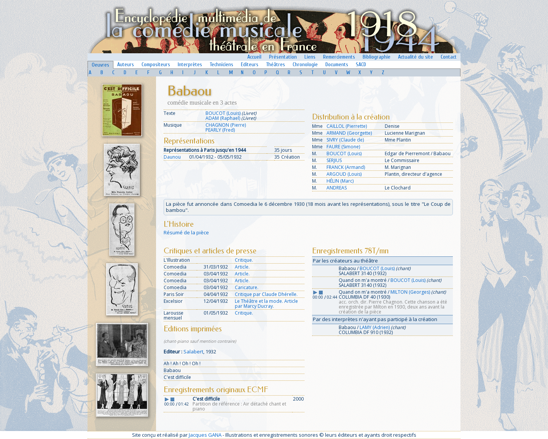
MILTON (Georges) (410, 292)
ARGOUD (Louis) (344, 174)
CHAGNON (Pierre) (226, 125)
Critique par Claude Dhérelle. (266, 294)
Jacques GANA (205, 434)
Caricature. (246, 287)
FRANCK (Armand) (346, 167)
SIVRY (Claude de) (345, 140)
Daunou (172, 157)
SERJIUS (334, 160)
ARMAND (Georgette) (349, 133)
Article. (242, 267)
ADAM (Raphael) (223, 118)
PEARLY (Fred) (220, 130)
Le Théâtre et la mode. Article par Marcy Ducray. (266, 303)
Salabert (193, 351)
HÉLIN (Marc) (340, 181)
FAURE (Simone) (343, 146)
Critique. (244, 260)
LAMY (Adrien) (375, 327)
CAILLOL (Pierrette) (347, 126)
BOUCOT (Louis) (223, 113)
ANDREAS (337, 188)
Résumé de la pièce (186, 232)
